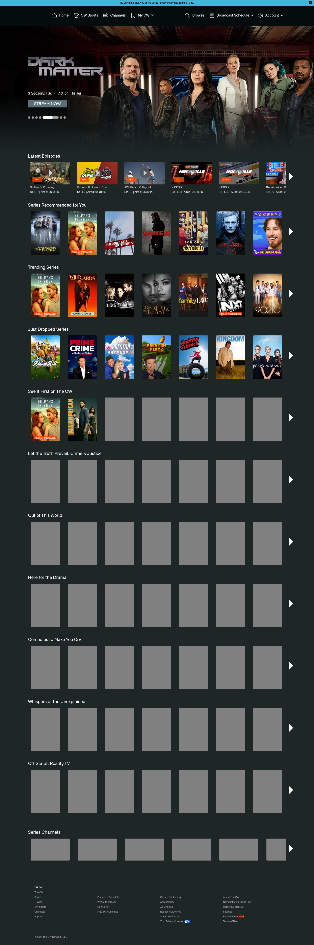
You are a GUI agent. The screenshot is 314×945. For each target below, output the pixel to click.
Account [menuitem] (270, 15)
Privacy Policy (166, 2)
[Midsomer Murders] (50, 849)
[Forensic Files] (239, 849)
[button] (291, 176)
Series (37, 897)
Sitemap (227, 911)
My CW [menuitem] (142, 15)
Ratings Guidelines (170, 911)
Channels (39, 911)
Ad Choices (166, 906)
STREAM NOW (47, 103)
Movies (38, 901)
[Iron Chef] (286, 849)
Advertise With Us (170, 916)
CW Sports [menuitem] (86, 15)
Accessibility (167, 901)
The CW (36, 14)
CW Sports (40, 906)
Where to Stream (106, 901)
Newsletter (103, 906)
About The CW (231, 897)
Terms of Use (186, 2)
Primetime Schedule (108, 897)
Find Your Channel (107, 911)
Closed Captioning (170, 897)
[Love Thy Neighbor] (192, 849)
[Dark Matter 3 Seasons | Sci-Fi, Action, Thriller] (157, 88)
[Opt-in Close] (310, 2)
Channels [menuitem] (114, 15)
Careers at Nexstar (233, 906)
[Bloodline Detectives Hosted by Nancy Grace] (144, 849)
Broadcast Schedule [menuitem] (231, 15)
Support (38, 916)
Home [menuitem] (60, 15)
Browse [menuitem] (194, 15)
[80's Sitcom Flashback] (97, 849)
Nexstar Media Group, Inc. (237, 901)
